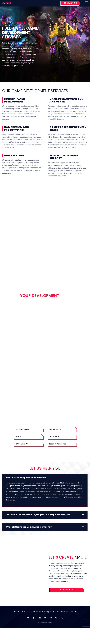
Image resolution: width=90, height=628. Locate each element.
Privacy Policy (49, 612)
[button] (28, 429)
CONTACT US (70, 3)
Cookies (17, 612)
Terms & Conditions (31, 612)
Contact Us (62, 612)
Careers (73, 612)
